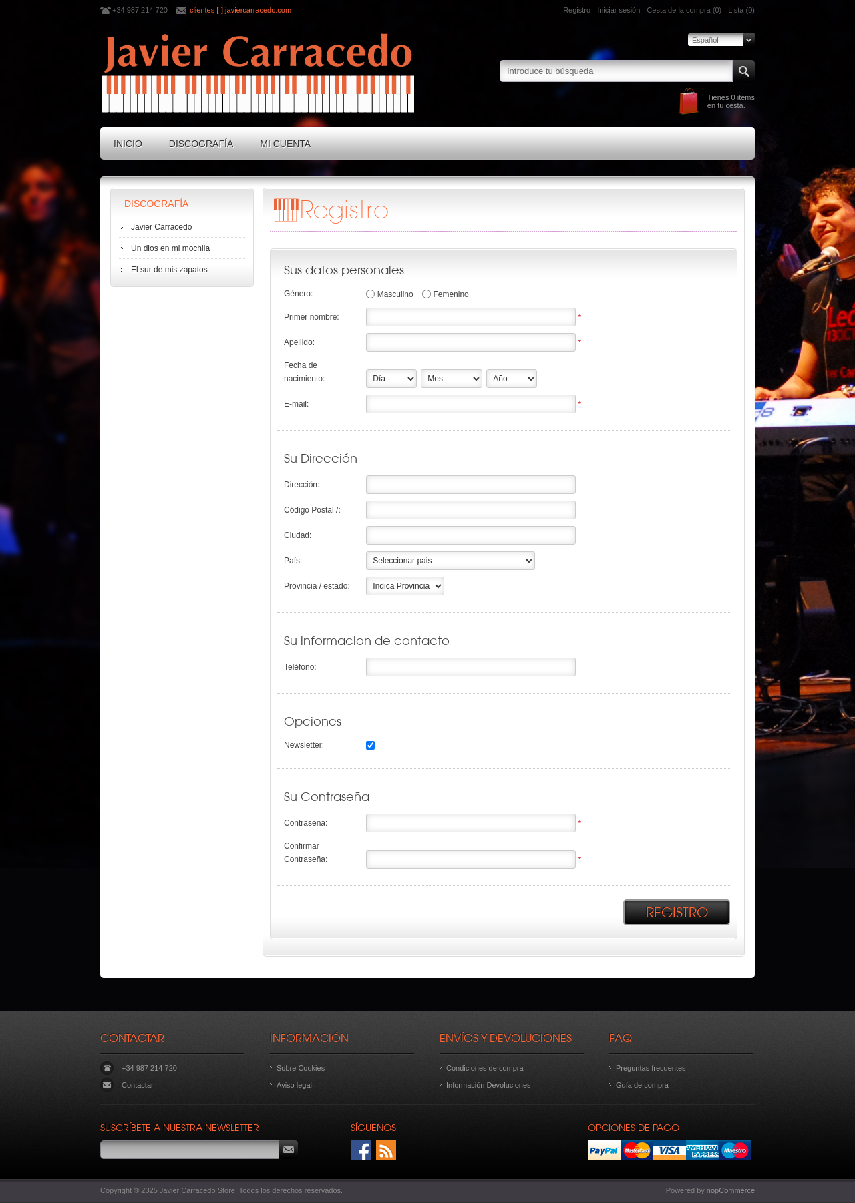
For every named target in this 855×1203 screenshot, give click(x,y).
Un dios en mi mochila (170, 248)
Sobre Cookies (301, 1068)
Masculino (395, 294)
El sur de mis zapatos (169, 269)
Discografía (201, 143)
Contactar (138, 1085)
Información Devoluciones (488, 1085)
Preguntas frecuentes (651, 1068)
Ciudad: (297, 535)
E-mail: (296, 404)
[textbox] (616, 71)
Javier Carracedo (161, 227)
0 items (743, 97)
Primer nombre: (311, 317)
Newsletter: (304, 745)
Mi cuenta (285, 143)
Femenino (450, 294)
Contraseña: (305, 823)
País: (293, 560)
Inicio (128, 143)
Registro (576, 10)
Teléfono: (300, 667)
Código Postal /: (312, 510)
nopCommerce (731, 1190)
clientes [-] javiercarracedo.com (240, 10)
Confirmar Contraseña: (305, 852)
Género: (298, 293)
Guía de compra (642, 1085)
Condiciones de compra (485, 1068)
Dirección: (301, 484)
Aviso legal (294, 1085)
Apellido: (299, 342)
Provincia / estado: (317, 586)
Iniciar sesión (618, 10)
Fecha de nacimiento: (304, 371)
